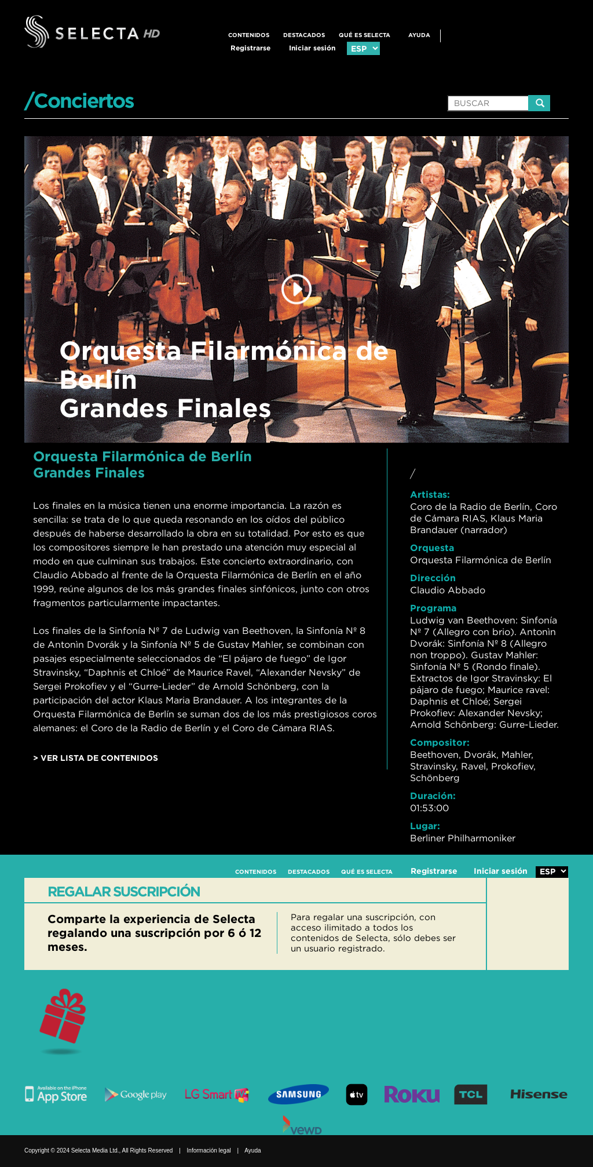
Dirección (433, 577)
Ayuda (419, 35)
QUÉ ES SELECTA (364, 35)
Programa (433, 608)
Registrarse (250, 48)
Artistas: (430, 494)
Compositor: (440, 742)
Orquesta (432, 547)
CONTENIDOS (248, 35)
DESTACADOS (304, 35)
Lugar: (425, 825)
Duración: (433, 795)
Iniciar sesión (312, 48)
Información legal (209, 1150)
